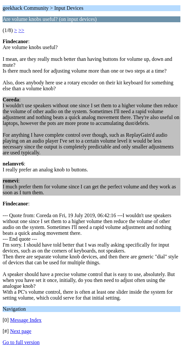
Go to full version (21, 342)
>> (21, 30)
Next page (20, 331)
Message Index (26, 320)
